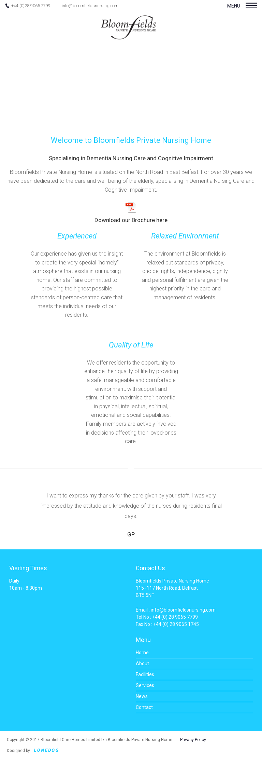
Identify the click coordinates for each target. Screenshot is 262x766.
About (142, 663)
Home (142, 652)
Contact (144, 707)
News (142, 696)
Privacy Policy (193, 739)
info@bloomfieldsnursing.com (90, 5)
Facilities (145, 674)
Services (145, 685)
